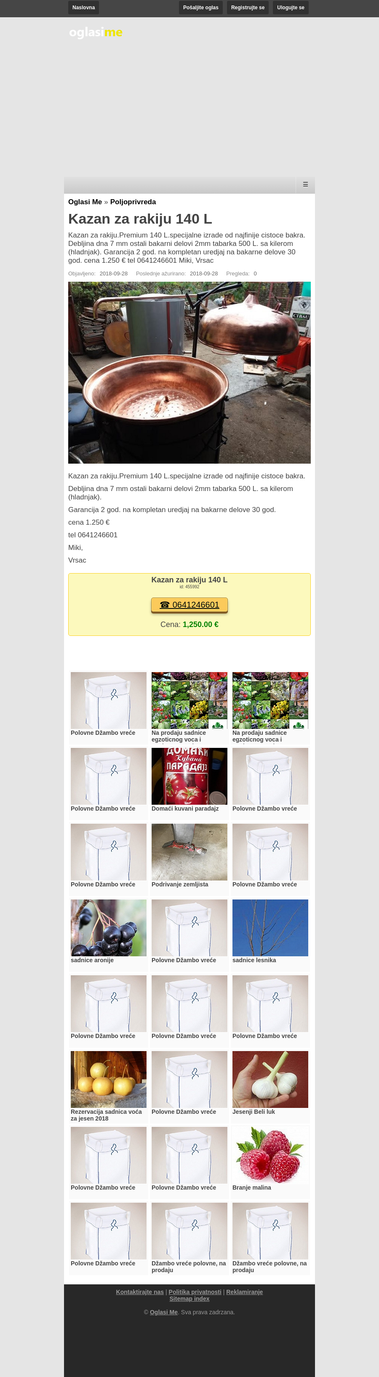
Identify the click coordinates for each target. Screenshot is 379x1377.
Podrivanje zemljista (180, 884)
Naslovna (83, 8)
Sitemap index (190, 1298)
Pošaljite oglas (201, 8)
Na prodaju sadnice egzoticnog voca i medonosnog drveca (180, 739)
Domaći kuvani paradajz (185, 808)
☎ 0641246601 (189, 604)
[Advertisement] (189, 109)
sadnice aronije (92, 960)
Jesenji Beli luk (253, 1111)
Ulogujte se (290, 8)
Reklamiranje (244, 1292)
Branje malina (251, 1187)
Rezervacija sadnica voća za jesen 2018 (106, 1115)
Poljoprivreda (133, 202)
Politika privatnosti (195, 1292)
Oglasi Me (85, 202)
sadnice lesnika (254, 960)
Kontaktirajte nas (140, 1292)
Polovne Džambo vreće (103, 732)
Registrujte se (247, 8)
